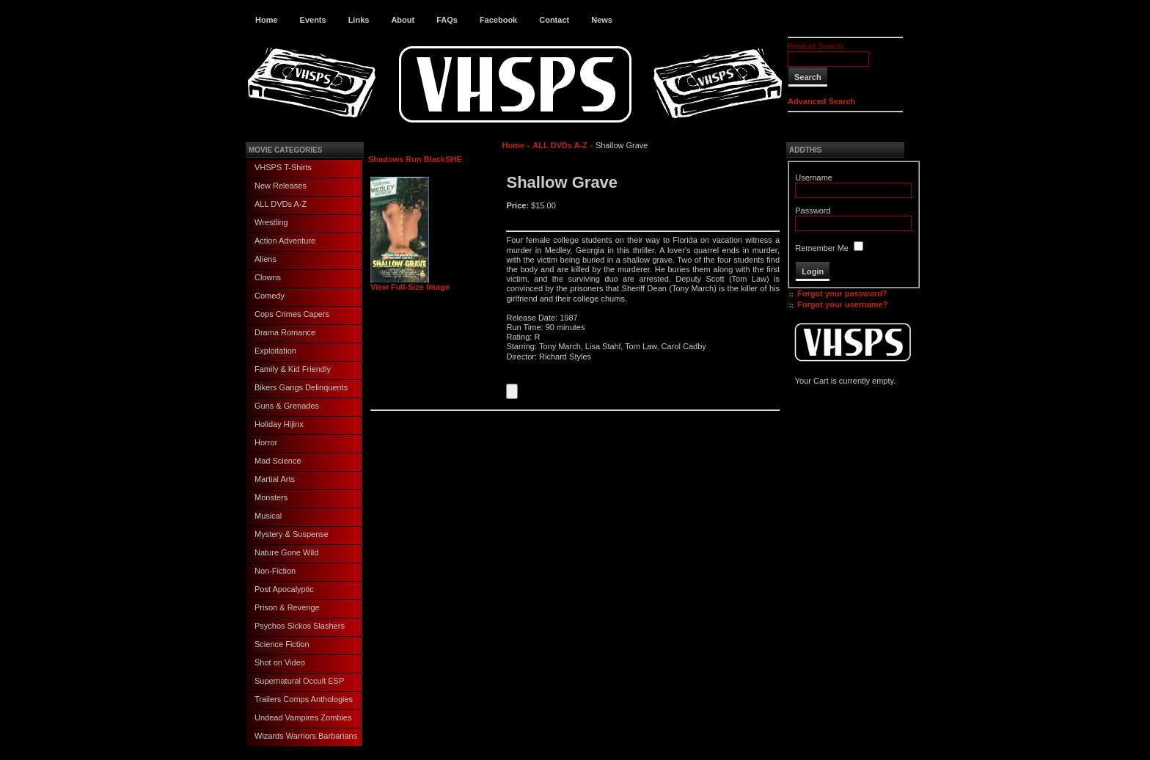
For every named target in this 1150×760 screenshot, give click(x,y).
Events (313, 19)
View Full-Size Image (410, 283)
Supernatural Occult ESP (299, 680)
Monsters (271, 497)
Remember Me (822, 248)
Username (813, 177)
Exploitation (275, 350)
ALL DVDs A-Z (280, 204)
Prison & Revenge (287, 607)
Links (359, 19)
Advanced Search (821, 101)
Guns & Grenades (286, 405)
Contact (554, 19)
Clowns (267, 277)
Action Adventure (284, 240)
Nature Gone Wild (286, 552)
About (402, 19)
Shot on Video (279, 662)
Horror (265, 442)
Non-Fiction (275, 570)
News (601, 19)
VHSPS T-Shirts (283, 167)
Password (812, 210)
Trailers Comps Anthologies (303, 699)
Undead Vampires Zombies (302, 717)
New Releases (280, 185)
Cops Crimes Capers (291, 314)
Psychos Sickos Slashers (299, 625)
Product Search (815, 46)
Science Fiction (282, 644)
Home (266, 19)
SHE (453, 159)
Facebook (498, 19)
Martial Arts (274, 479)
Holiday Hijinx (279, 424)
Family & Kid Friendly (292, 369)
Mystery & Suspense (291, 534)
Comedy (269, 295)
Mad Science (277, 460)
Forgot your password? (842, 293)
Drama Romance (284, 332)
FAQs (447, 19)
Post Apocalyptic (284, 589)
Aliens (265, 259)
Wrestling (271, 222)
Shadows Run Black (406, 159)
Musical (268, 515)
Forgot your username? (842, 304)
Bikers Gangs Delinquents (301, 387)
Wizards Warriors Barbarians (305, 735)
